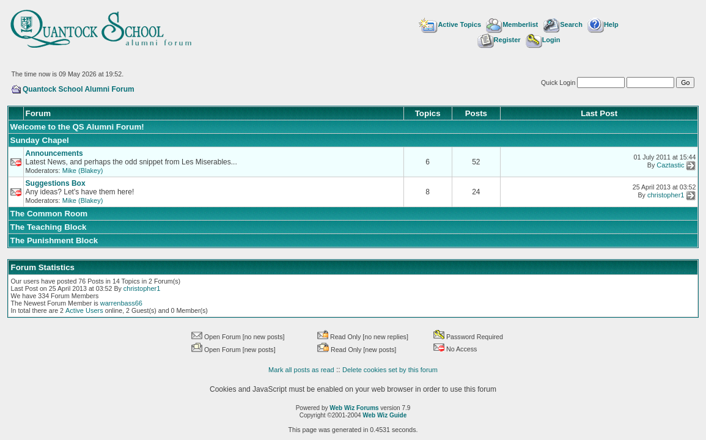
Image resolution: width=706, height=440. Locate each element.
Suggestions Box (56, 183)
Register (499, 39)
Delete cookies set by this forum (390, 369)
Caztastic (670, 165)
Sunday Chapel (39, 140)
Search (563, 24)
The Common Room (49, 213)
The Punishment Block (54, 240)
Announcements (54, 153)
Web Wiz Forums (353, 408)
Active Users (84, 310)
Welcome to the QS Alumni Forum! (77, 126)
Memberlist (512, 24)
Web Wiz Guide (384, 415)
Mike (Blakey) (82, 170)
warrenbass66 (121, 303)
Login (543, 39)
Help (603, 24)
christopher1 (666, 195)
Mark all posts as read (301, 369)
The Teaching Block (48, 227)
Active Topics (450, 24)
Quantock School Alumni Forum (78, 89)
